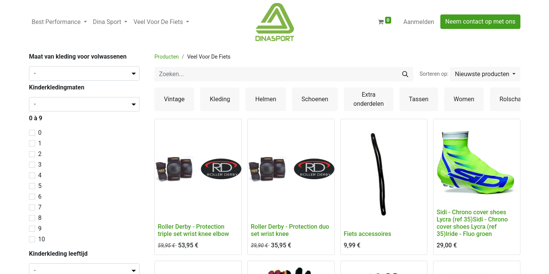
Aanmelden (418, 21)
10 (41, 239)
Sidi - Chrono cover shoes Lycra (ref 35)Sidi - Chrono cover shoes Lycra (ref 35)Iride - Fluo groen (472, 223)
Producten (166, 57)
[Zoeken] (405, 74)
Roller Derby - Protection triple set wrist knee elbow (193, 230)
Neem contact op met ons (480, 21)
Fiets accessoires (368, 233)
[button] (485, 74)
